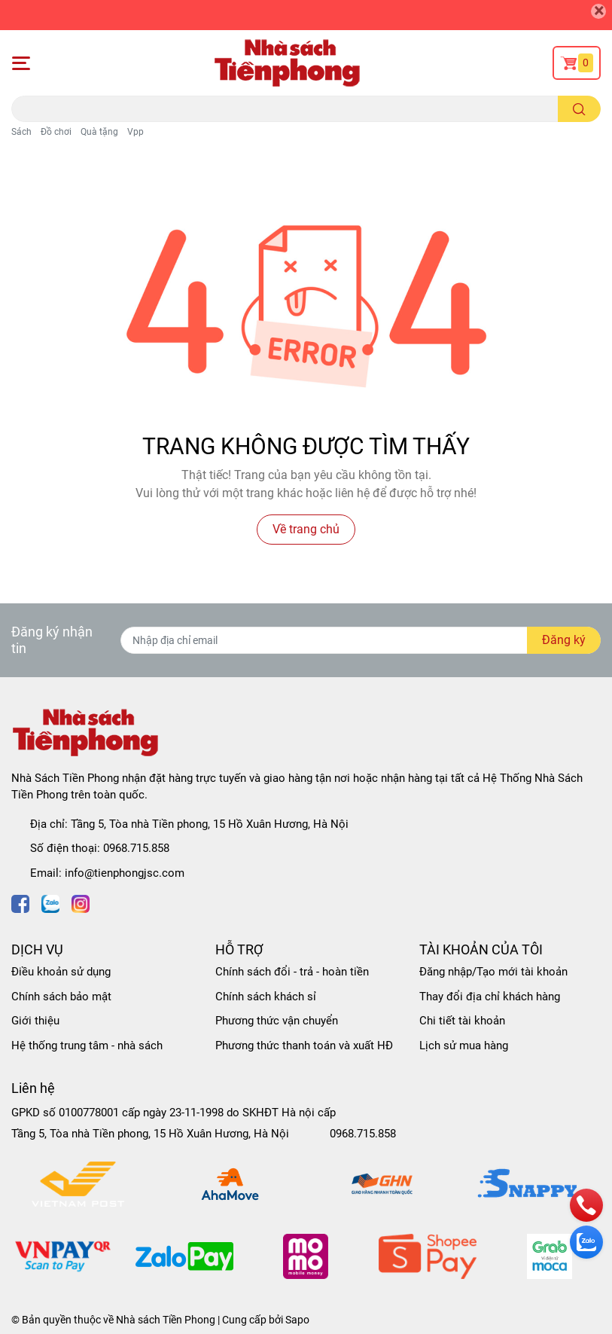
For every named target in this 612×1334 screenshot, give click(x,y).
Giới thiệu (35, 1020)
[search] (579, 109)
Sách (21, 132)
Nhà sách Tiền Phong (165, 1320)
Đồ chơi (56, 132)
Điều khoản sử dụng (61, 971)
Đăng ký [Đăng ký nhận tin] (564, 640)
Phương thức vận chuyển (276, 1020)
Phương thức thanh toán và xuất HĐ (304, 1045)
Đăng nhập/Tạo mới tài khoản (493, 971)
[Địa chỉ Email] (360, 640)
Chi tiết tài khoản (462, 1020)
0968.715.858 (136, 848)
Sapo (297, 1320)
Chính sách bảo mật (61, 996)
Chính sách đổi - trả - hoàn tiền (292, 971)
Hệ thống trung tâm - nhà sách (87, 1045)
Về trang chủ (306, 529)
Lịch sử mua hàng (463, 1045)
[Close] (598, 11)
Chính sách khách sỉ (265, 996)
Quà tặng (99, 132)
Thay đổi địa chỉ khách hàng (489, 996)
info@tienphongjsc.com (124, 873)
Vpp (135, 132)
